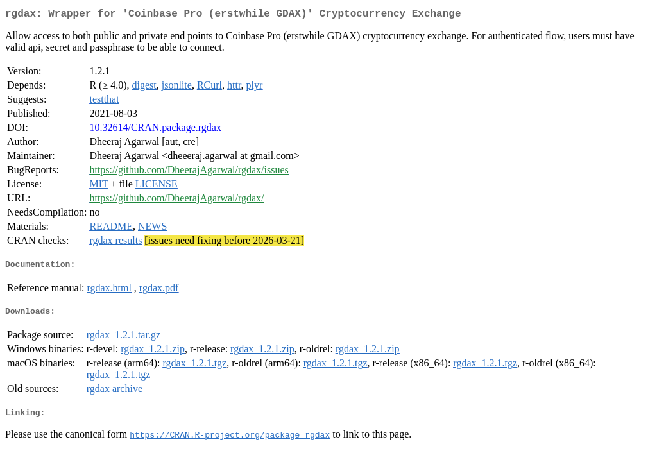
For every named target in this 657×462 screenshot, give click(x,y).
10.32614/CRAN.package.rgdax (155, 129)
